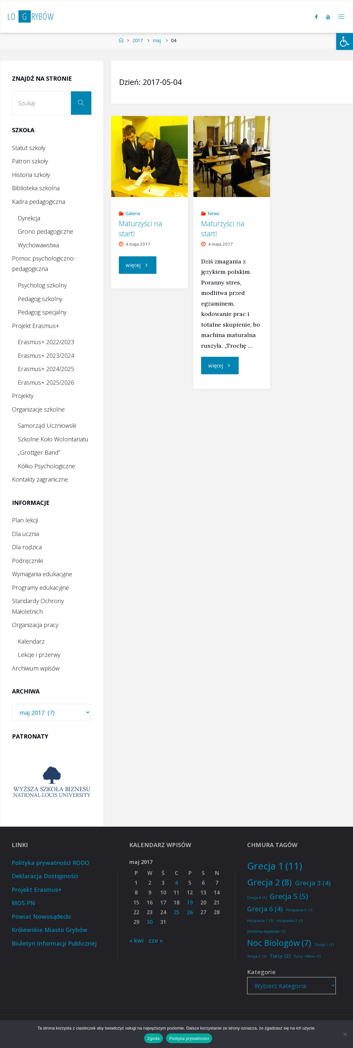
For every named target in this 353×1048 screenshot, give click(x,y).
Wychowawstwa (38, 245)
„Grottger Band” (39, 452)
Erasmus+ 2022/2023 (46, 342)
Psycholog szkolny (42, 285)
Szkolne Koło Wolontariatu (53, 439)
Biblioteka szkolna (36, 188)
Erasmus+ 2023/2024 (46, 355)
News (214, 213)
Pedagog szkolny (40, 299)
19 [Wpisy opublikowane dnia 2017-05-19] (190, 902)
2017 (137, 40)
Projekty (22, 396)
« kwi (136, 940)
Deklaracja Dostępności (45, 876)
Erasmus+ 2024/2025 (46, 369)
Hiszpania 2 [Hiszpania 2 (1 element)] (290, 921)
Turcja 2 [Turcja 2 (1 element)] (256, 956)
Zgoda (153, 1038)
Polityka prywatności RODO (50, 863)
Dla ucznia (25, 534)
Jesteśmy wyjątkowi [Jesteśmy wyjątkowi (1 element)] (266, 931)
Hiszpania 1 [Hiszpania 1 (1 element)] (260, 921)
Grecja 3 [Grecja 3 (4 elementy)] (313, 883)
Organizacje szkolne (38, 409)
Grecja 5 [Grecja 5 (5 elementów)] (289, 896)
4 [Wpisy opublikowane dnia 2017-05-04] (176, 882)
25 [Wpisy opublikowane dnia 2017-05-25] (176, 912)
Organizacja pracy (35, 625)
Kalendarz (31, 641)
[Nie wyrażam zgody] (345, 1034)
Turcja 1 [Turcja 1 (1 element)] (324, 945)
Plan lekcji (25, 520)
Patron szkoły (30, 161)
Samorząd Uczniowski (47, 425)
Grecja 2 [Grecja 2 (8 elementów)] (269, 882)
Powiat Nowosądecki (41, 916)
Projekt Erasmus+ (35, 326)
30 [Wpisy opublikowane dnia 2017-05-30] (150, 922)
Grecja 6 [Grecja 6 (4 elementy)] (265, 908)
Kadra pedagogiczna (38, 201)
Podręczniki (27, 561)
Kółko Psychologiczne (46, 466)
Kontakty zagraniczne (40, 479)
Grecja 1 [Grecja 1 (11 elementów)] (274, 866)
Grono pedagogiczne (45, 231)
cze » (156, 940)
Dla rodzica (27, 547)
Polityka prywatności (189, 1038)
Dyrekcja (29, 218)
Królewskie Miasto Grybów (49, 930)
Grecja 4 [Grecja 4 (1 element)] (257, 898)
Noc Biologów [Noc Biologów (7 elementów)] (279, 943)
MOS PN (23, 903)
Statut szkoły (28, 148)
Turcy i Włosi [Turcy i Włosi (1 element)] (307, 956)
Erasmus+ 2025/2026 (46, 382)
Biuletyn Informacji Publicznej (54, 943)
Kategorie (261, 972)
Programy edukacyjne (40, 587)
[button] (344, 41)
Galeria (132, 213)
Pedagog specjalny (42, 312)
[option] (52, 781)
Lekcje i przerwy (39, 654)
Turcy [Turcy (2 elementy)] (279, 955)
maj (157, 40)
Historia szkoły (31, 175)
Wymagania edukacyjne (42, 574)
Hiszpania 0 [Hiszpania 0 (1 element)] (299, 910)
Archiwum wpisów (36, 668)
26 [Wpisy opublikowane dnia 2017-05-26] (190, 912)
